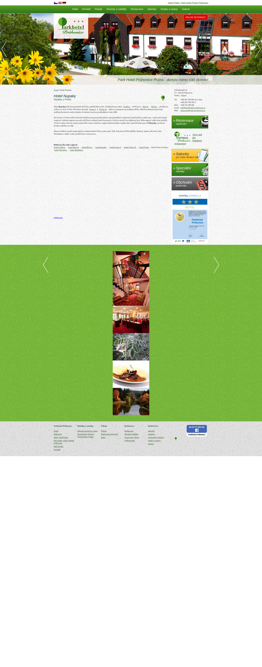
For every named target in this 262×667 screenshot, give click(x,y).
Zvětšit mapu (58, 218)
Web (176, 110)
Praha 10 (103, 109)
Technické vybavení (156, 437)
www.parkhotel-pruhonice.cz (192, 110)
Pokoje (98, 9)
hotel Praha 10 (130, 147)
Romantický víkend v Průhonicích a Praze (85, 435)
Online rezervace (195, 17)
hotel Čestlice (59, 147)
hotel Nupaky (101, 147)
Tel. (175, 99)
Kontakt (86, 9)
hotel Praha (144, 147)
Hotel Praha (173, 3)
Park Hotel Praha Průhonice (194, 3)
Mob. (176, 105)
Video (103, 437)
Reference (58, 434)
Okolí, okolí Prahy (61, 437)
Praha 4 (92, 109)
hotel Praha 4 (115, 147)
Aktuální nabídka (131, 434)
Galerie (186, 9)
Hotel (75, 9)
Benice (145, 106)
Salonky (152, 9)
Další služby (58, 446)
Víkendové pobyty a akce (87, 431)
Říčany (154, 106)
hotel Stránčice (60, 150)
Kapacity (151, 434)
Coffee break (129, 440)
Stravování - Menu (131, 437)
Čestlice (126, 106)
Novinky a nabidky (116, 9)
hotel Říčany (87, 147)
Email (176, 107)
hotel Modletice (76, 150)
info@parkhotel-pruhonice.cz (192, 107)
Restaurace (137, 9)
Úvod (56, 90)
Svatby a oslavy (169, 9)
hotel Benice (73, 147)
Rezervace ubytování (109, 434)
